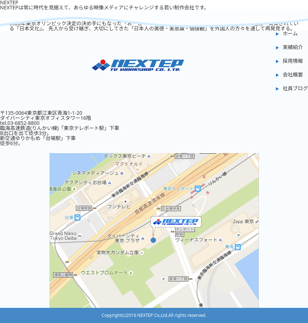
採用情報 (293, 60)
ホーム (290, 33)
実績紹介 (293, 47)
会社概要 (293, 74)
